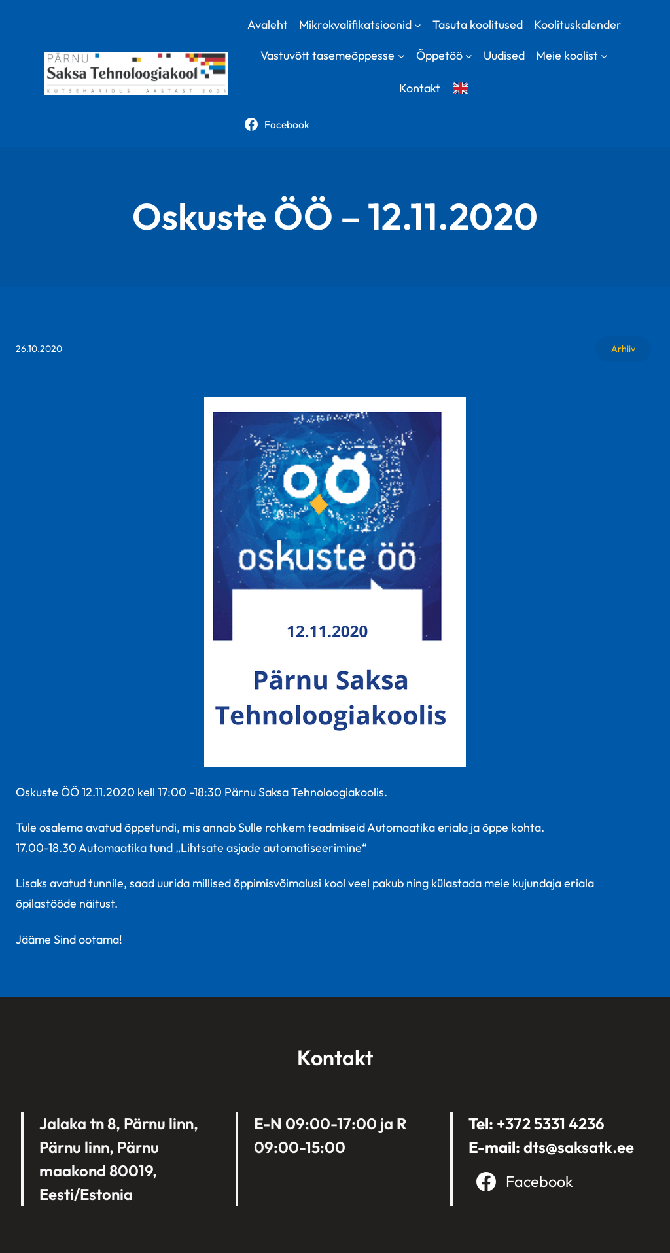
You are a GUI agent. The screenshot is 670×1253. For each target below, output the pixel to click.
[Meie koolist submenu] (604, 56)
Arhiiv (623, 349)
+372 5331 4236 (551, 1123)
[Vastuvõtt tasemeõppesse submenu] (401, 56)
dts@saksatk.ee (578, 1147)
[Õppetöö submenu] (468, 56)
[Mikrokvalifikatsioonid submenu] (417, 24)
